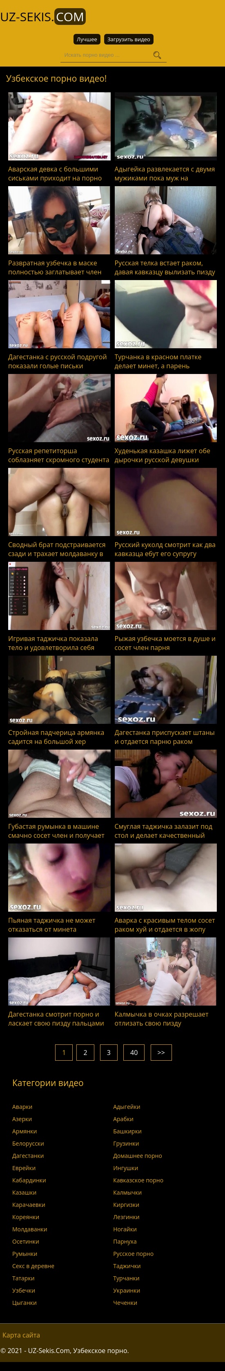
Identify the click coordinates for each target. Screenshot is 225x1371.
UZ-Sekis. (43, 16)
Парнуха (125, 1241)
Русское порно (133, 1253)
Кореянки (25, 1217)
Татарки (23, 1278)
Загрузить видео (128, 39)
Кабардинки (29, 1180)
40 (134, 1052)
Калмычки (127, 1192)
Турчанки (126, 1278)
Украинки (126, 1290)
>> (161, 1052)
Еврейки (24, 1168)
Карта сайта (21, 1335)
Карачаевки (28, 1205)
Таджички (126, 1266)
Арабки (123, 1119)
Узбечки (23, 1290)
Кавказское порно (138, 1180)
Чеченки (125, 1302)
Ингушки (125, 1168)
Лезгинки (126, 1217)
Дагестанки (28, 1156)
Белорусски (28, 1143)
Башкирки (127, 1131)
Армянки (24, 1131)
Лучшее (87, 39)
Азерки (22, 1119)
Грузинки (126, 1143)
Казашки (24, 1192)
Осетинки (25, 1241)
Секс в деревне (33, 1266)
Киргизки (126, 1205)
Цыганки (24, 1302)
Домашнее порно (137, 1156)
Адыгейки (126, 1107)
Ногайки (125, 1229)
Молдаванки (29, 1229)
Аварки (22, 1107)
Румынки (24, 1253)
